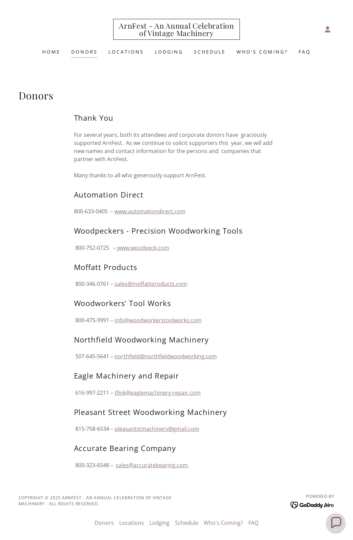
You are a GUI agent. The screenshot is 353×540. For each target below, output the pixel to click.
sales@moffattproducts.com (151, 284)
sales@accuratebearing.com (152, 465)
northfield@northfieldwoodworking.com (166, 356)
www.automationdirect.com (150, 211)
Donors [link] (84, 52)
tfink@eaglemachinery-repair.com (158, 392)
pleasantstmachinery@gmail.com (157, 428)
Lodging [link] (169, 52)
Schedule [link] (210, 52)
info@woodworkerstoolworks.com (158, 320)
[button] (327, 29)
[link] (176, 34)
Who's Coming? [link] (262, 52)
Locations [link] (126, 52)
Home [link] (51, 52)
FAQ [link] (305, 52)
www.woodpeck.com (142, 247)
